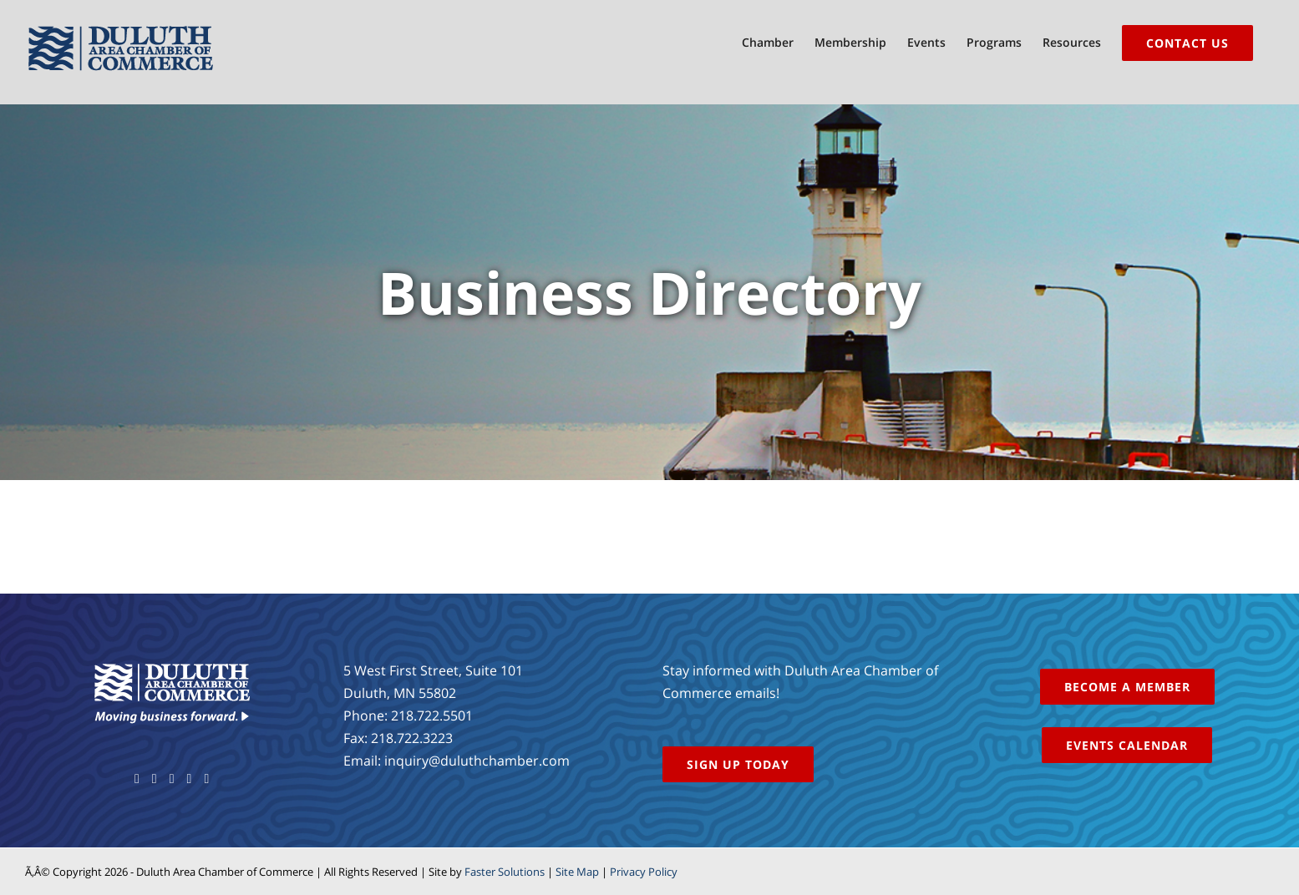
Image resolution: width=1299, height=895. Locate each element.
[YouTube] (172, 779)
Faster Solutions (504, 871)
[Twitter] (154, 779)
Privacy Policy (643, 871)
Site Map (577, 871)
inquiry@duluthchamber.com (477, 760)
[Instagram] (189, 779)
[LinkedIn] (206, 779)
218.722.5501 (432, 715)
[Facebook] (137, 779)
